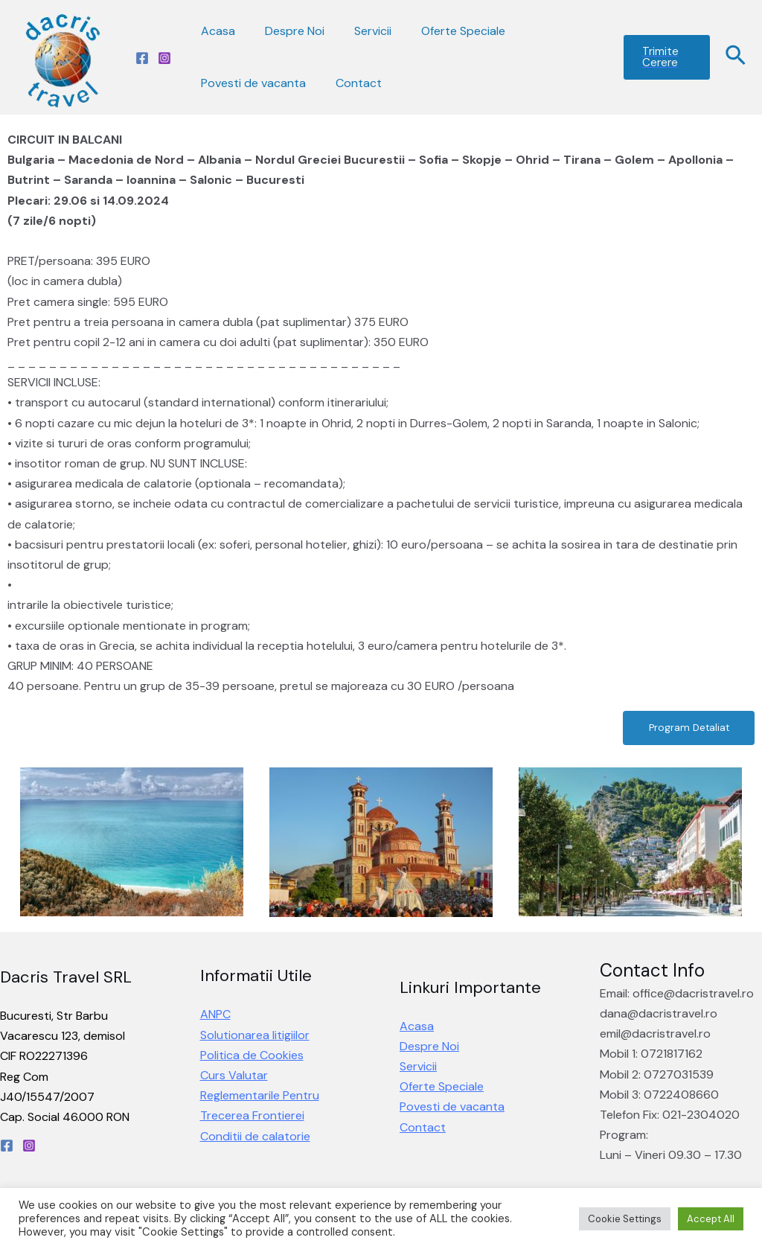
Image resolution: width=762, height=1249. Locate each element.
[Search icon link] (736, 57)
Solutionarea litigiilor (255, 1036)
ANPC (215, 1016)
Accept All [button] (710, 1219)
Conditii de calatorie (255, 1138)
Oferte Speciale (442, 31)
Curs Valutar (234, 1077)
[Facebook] (142, 58)
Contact (350, 83)
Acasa (215, 31)
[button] (683, 729)
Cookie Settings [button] (625, 1219)
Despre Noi (286, 31)
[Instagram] (164, 58)
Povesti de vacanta (250, 83)
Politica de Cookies (252, 1056)
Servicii (358, 31)
